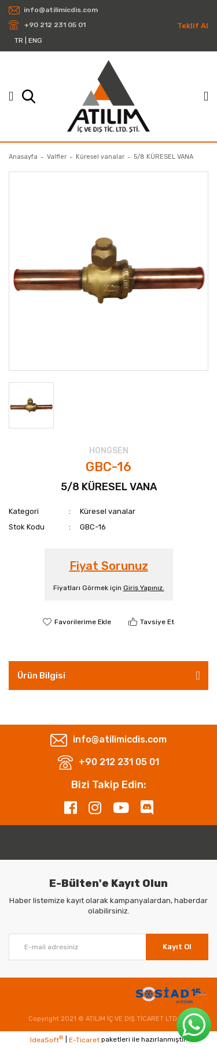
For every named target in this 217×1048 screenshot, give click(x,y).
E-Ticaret (84, 1040)
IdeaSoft (46, 1039)
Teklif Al (192, 25)
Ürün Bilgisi (41, 675)
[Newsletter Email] (108, 947)
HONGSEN (108, 451)
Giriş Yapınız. (143, 588)
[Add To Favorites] (77, 622)
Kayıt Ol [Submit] (177, 946)
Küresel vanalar (107, 511)
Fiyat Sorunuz (108, 566)
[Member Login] (206, 96)
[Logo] (108, 96)
